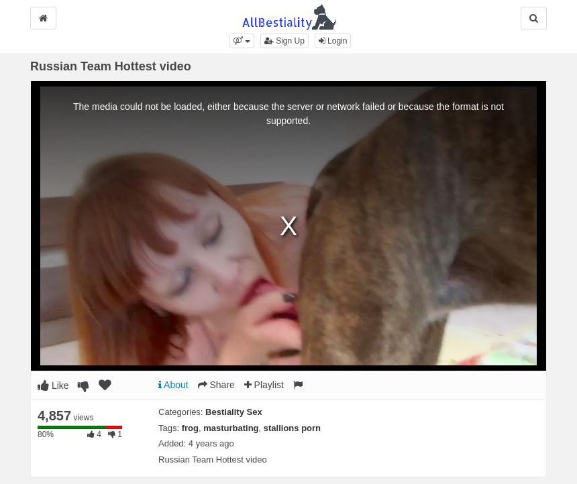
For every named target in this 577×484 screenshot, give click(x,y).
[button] (241, 41)
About (173, 384)
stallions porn (292, 428)
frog (190, 428)
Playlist (264, 384)
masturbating (230, 428)
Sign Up (284, 41)
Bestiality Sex (233, 412)
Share (216, 384)
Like (53, 385)
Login (333, 41)
